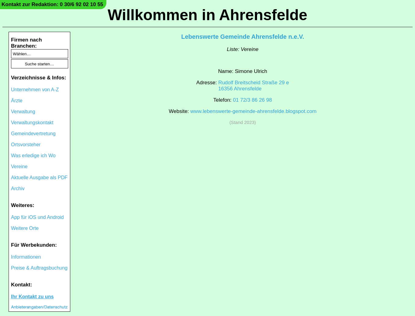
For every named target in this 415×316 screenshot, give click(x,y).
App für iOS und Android (37, 217)
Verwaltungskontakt (32, 122)
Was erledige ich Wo (33, 155)
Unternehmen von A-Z (35, 89)
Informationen (26, 257)
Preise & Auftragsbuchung (39, 268)
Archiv (17, 188)
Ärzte (16, 100)
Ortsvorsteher (26, 144)
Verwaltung (23, 111)
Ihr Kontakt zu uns (32, 296)
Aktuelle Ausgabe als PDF (39, 177)
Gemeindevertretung (33, 133)
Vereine (19, 166)
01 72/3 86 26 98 (252, 100)
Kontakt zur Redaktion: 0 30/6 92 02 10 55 (52, 4)
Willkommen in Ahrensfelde (207, 15)
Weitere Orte (25, 228)
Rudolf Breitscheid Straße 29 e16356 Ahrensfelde (253, 86)
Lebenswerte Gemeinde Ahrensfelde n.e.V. (242, 36)
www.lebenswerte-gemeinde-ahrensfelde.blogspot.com (253, 111)
